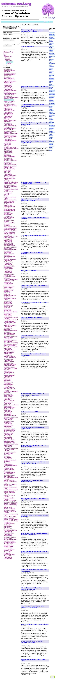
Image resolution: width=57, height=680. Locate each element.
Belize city (6, 119)
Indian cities (7, 212)
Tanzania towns (8, 466)
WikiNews (51, 144)
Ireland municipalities (9, 222)
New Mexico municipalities (10, 336)
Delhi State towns (8, 159)
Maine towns (7, 291)
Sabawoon (51, 128)
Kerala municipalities (9, 253)
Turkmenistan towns (9, 523)
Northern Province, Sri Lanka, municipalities (10, 357)
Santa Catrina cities (9, 421)
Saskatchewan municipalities (8, 423)
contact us (47, 21)
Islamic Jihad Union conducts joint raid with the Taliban (33, 141)
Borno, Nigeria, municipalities (8, 123)
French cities (7, 171)
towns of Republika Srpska (11, 520)
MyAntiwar (51, 100)
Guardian (51, 81)
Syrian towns (7, 462)
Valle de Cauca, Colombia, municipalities (10, 531)
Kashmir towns (8, 248)
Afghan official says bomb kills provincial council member (34, 286)
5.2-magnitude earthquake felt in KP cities (34, 302)
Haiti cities (6, 194)
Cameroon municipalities (10, 136)
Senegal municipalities (9, 430)
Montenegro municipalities (10, 311)
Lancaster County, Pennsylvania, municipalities (8, 270)
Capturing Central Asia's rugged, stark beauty (33, 660)
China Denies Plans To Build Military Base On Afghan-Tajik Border (34, 534)
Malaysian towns (8, 292)
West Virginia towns (9, 549)
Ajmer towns (7, 71)
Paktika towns (7, 380)
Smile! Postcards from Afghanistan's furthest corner (32, 427)
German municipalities (9, 185)
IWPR (50, 84)
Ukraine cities (7, 525)
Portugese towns (8, 394)
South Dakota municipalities (11, 444)
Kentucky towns (8, 251)
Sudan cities (7, 454)
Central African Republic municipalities (10, 141)
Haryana (6, 195)
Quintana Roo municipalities (11, 404)
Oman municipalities (9, 372)
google (49, 17)
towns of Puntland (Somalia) (11, 519)
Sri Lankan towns (8, 453)
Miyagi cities (7, 307)
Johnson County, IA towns (10, 230)
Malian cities (7, 294)
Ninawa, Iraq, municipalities (11, 346)
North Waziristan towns (10, 364)
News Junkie (51, 103)
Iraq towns (6, 221)
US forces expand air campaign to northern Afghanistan (34, 515)
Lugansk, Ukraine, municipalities (8, 284)
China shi (6, 146)
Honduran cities (8, 203)
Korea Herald (52, 90)
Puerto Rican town (8, 395)
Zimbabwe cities (8, 558)
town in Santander (8, 473)
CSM (50, 62)
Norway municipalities (9, 365)
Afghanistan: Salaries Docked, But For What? (33, 336)
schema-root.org (8, 52)
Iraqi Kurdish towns (9, 220)
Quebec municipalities (9, 400)
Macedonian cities (8, 287)
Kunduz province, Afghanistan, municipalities (8, 263)
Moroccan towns (8, 313)
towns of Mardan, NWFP (10, 516)
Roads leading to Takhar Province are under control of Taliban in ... (33, 394)
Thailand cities (7, 471)
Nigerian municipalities (9, 345)
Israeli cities (7, 224)
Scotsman (51, 131)
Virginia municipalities (9, 541)
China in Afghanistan (27, 46)
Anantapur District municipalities (8, 83)
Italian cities (7, 225)
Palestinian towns (8, 382)
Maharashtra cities (8, 290)
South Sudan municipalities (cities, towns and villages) (11, 449)
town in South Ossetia (9, 475)
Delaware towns (8, 158)
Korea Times (51, 91)
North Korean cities (9, 361)
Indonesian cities (8, 213)
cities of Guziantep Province (11, 148)
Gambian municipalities (10, 175)
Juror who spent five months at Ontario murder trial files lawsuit (33, 462)
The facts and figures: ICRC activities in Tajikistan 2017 (33, 354)
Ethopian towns (8, 167)
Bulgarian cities (8, 132)
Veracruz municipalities (10, 537)
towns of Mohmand (9, 518)
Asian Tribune (52, 54)
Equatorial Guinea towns (10, 166)
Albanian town (7, 75)
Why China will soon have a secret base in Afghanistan (34, 499)
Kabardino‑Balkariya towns (10, 236)
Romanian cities (8, 413)
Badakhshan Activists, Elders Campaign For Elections (35, 87)
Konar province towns (9, 256)
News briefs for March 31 (29, 270)
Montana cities (7, 310)
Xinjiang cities (7, 551)
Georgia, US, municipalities (11, 182)
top (52, 677)
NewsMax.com (52, 104)
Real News (51, 122)
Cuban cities (7, 154)
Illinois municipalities (9, 209)
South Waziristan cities (10, 452)
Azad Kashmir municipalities (11, 97)
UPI (50, 140)
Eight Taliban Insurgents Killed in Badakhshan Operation (31, 199)
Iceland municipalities (9, 206)
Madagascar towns (8, 288)
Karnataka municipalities (10, 247)
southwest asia (8, 56)
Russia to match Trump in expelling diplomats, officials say (32, 641)
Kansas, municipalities (9, 245)
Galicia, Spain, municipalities (8, 173)
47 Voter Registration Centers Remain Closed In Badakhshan (33, 105)
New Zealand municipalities (11, 342)
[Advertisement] (35, 73)
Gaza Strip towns (8, 181)
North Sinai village (8, 363)
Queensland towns (8, 402)
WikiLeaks (51, 143)
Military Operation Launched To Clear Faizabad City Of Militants (32, 606)
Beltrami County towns (10, 120)
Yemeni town (7, 553)
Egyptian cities (7, 163)
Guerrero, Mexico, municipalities (8, 192)
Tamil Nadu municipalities (10, 465)
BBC (50, 57)
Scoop (50, 129)
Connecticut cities (8, 152)
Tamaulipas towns (8, 464)
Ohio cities (6, 369)
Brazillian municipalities (10, 128)
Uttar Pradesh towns (9, 529)
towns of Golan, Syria (9, 508)
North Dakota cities (9, 352)
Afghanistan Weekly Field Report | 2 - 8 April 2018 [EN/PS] (33, 183)
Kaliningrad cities (8, 243)
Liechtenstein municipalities (11, 279)
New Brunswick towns (9, 333)
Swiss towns (7, 461)
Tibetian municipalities (9, 472)
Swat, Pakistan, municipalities (8, 458)
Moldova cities (7, 309)
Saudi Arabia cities (8, 425)
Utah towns (7, 527)
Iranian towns (7, 218)
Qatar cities (7, 399)
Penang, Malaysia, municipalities (8, 385)
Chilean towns (7, 144)
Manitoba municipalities (10, 295)
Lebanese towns (8, 272)
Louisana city (7, 282)
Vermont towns (8, 538)
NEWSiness (51, 101)
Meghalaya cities (8, 301)
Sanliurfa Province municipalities (8, 419)
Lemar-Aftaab (52, 93)
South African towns (9, 441)
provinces (7, 59)
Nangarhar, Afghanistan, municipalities (10, 326)
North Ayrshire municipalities (8, 349)
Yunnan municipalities (9, 554)
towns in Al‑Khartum (9, 480)
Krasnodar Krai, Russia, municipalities (10, 260)
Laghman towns (8, 267)
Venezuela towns (8, 535)
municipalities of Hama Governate (10, 323)
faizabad (9, 63)
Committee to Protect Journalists (52, 65)
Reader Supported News (51, 120)
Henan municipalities (9, 201)
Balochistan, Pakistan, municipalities (9, 111)
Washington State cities (10, 542)
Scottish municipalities (9, 429)
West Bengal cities (8, 545)
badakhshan (9, 60)
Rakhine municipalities (9, 407)
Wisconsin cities (8, 550)
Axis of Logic (52, 56)
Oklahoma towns (8, 371)
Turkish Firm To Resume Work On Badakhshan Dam (31, 318)
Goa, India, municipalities (10, 186)
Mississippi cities (8, 305)
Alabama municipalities (10, 73)
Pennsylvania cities (9, 387)
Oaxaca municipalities (9, 367)
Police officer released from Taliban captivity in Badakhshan (32, 588)
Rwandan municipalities (10, 415)
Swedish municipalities (10, 460)
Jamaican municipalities (10, 226)
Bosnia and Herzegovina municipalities (10, 126)
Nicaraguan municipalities (10, 344)
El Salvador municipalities (10, 164)
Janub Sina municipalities (10, 228)
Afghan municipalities (9, 70)
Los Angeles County (9, 280)
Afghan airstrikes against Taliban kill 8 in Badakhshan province (34, 552)
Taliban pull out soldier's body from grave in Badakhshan (34, 570)
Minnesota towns (8, 303)
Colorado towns (8, 151)
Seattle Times (52, 132)
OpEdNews (51, 110)
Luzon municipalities (9, 286)
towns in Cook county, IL (10, 484)
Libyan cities (7, 278)
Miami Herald (52, 96)
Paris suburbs (7, 383)
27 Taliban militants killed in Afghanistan (33, 235)
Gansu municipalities (9, 176)
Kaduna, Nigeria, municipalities (8, 241)
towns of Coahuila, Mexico (10, 502)
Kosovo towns (7, 257)
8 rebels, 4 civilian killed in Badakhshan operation (33, 218)
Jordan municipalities (9, 232)
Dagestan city (7, 155)
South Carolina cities (9, 442)
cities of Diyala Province (10, 147)
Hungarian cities (8, 205)
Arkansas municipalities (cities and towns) (10, 94)
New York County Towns (10, 340)
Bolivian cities (7, 121)
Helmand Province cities (10, 199)
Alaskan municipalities (9, 74)
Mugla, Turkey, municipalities (8, 315)
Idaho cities (7, 208)
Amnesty (51, 51)
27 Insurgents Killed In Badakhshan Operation (32, 253)
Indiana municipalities (9, 210)
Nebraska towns (8, 328)
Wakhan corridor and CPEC (29, 412)
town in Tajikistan (8, 476)
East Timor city (8, 162)
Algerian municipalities (9, 81)
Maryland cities (8, 297)
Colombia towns (8, 149)
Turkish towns (7, 522)
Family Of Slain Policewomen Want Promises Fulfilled (32, 481)
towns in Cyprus (8, 485)
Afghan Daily (51, 32)
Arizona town (7, 92)
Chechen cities (7, 143)
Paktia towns (7, 379)
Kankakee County (8, 244)
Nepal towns (7, 329)
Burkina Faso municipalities (11, 133)
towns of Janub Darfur (9, 510)
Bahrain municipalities (9, 104)
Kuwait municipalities (9, 266)
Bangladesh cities (8, 113)
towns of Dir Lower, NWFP (10, 503)
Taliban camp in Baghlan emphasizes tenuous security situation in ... (32, 30)
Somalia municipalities (9, 440)
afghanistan (7, 58)
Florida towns (7, 170)
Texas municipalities (9, 469)
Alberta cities (7, 77)
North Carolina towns (9, 351)
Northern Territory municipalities (8, 359)
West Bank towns (8, 543)
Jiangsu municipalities (9, 229)
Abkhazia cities (8, 69)
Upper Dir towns (8, 526)
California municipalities (10, 135)
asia (5, 55)
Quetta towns (7, 403)
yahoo (53, 17)
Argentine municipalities (10, 90)
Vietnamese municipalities (10, 539)
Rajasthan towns (8, 406)
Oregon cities (7, 373)
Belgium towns (8, 117)
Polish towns (7, 392)
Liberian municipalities (9, 276)
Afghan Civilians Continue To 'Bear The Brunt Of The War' (33, 446)
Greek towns (7, 187)
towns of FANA (8, 507)
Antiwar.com (51, 53)
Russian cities (7, 414)
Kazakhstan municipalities (10, 249)
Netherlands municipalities (10, 330)
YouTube (53, 18)
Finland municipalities (9, 168)
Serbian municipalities (9, 431)
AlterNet (51, 50)
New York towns (8, 341)
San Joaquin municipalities (11, 417)
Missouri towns (8, 306)
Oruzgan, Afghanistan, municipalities (9, 376)
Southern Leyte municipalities (8, 446)
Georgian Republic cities (10, 183)
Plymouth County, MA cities (11, 391)
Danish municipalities (9, 156)
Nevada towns (7, 332)
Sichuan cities (7, 435)
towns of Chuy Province (10, 500)
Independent (51, 85)
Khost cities (7, 255)
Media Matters (52, 94)
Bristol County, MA (8, 129)
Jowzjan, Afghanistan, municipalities (9, 234)
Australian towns (8, 96)
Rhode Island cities (9, 408)
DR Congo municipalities (10, 160)
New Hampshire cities (9, 334)
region (5, 53)
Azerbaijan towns (8, 98)
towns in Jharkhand (9, 491)
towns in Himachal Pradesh (11, 489)
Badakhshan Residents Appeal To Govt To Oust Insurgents (34, 123)
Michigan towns (8, 302)
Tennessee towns (8, 468)
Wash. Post (51, 141)
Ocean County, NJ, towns (10, 368)
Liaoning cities (7, 275)
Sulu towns (7, 456)
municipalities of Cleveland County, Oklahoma (11, 320)
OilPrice (50, 106)
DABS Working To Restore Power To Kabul (34, 624)
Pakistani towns (8, 377)
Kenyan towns (7, 252)
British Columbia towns (10, 131)
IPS (50, 82)
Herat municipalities (9, 202)
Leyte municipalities (9, 274)
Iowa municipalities (9, 217)
